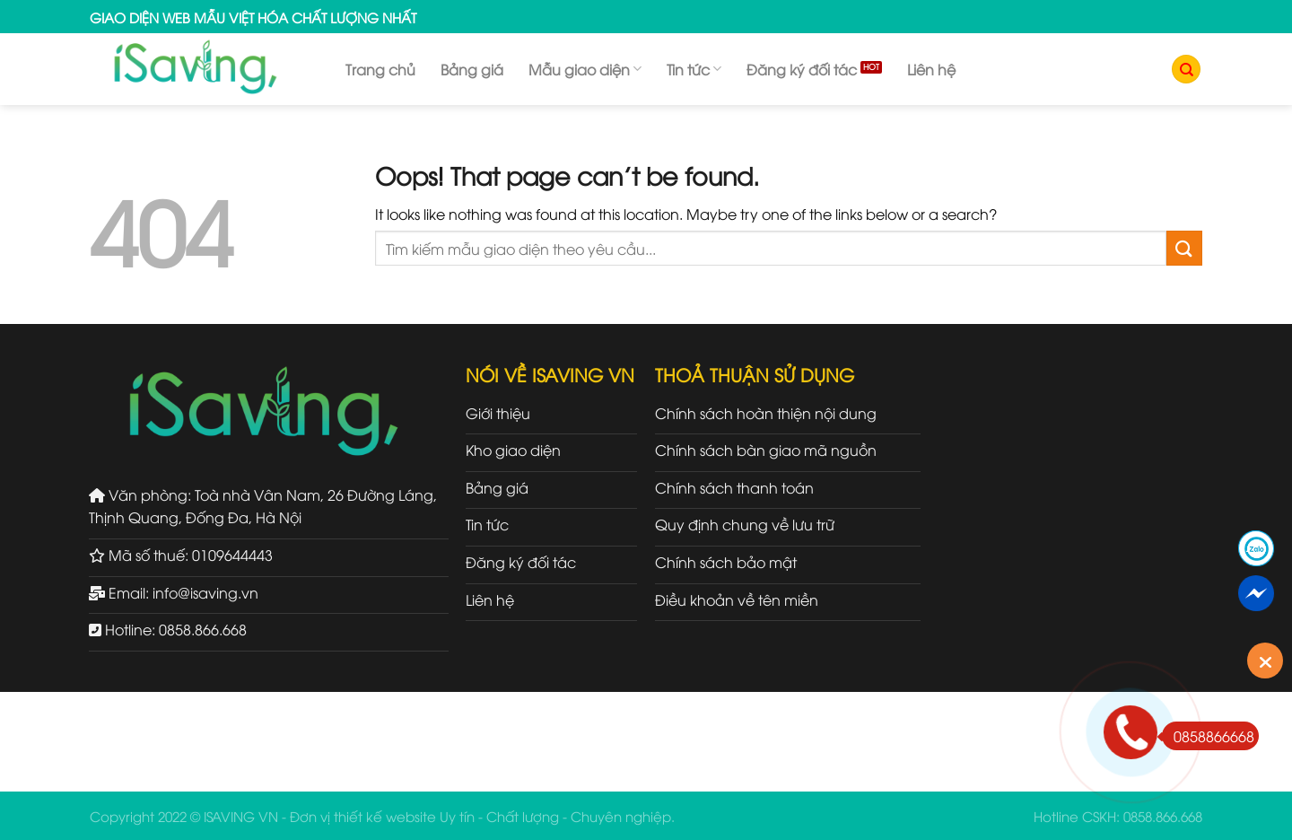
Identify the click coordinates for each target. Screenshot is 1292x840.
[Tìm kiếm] (1186, 69)
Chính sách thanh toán (734, 487)
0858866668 (1208, 736)
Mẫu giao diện (585, 69)
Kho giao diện (513, 449)
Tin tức (694, 69)
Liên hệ (931, 69)
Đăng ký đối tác (801, 69)
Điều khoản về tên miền (736, 599)
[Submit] (1184, 248)
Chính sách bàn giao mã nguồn (766, 449)
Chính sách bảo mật (726, 562)
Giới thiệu (498, 413)
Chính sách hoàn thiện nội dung (766, 413)
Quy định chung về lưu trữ (744, 524)
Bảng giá (472, 69)
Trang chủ (380, 69)
